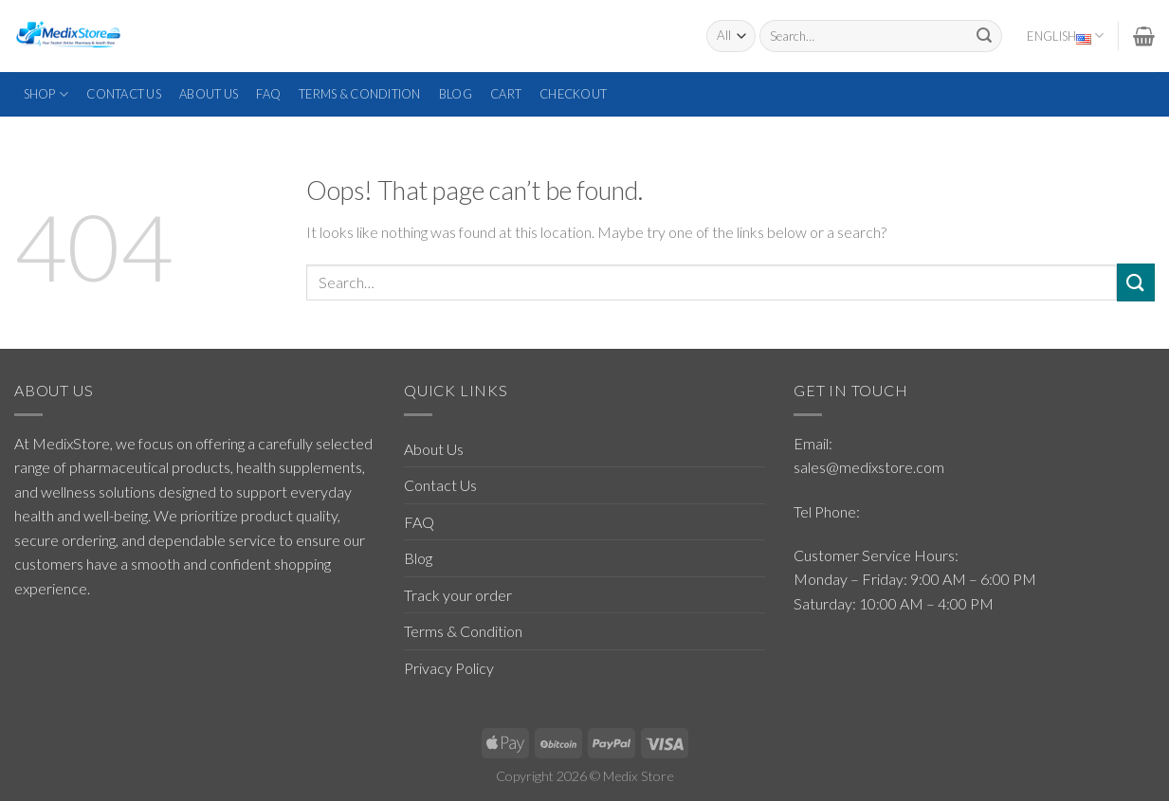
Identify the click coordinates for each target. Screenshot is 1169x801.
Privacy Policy (449, 668)
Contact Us (123, 93)
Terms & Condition (359, 93)
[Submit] (985, 36)
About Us (208, 93)
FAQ (268, 93)
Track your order (458, 595)
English (1065, 36)
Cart (505, 93)
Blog (455, 93)
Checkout (573, 93)
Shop (46, 94)
